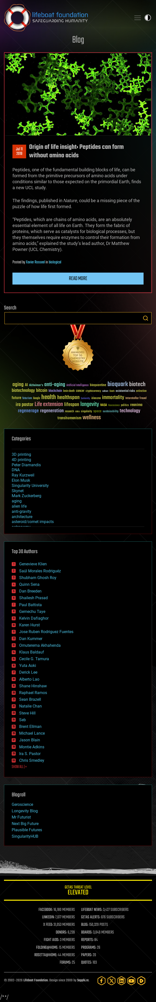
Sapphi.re (83, 980)
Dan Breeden (30, 591)
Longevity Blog (25, 811)
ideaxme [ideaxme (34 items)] (96, 398)
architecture (22, 516)
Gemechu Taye (32, 611)
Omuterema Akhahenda (40, 645)
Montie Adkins (31, 747)
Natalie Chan (30, 706)
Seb (22, 719)
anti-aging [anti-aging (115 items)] (54, 385)
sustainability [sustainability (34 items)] (110, 411)
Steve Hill (27, 713)
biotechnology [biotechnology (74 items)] (23, 390)
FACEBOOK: (46, 910)
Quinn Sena (29, 584)
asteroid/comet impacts (33, 521)
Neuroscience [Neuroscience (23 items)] (114, 405)
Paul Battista (30, 604)
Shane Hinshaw (33, 686)
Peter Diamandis (26, 465)
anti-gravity (21, 511)
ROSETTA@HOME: (45, 955)
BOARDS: (86, 932)
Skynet (18, 490)
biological (55, 262)
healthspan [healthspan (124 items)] (68, 398)
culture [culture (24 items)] (105, 391)
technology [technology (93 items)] (130, 411)
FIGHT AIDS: (51, 940)
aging (17, 501)
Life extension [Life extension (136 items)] (49, 404)
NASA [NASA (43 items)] (103, 405)
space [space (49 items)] (97, 411)
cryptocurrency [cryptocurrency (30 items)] (93, 391)
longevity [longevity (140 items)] (89, 404)
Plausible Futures (27, 829)
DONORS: (61, 932)
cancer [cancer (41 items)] (80, 391)
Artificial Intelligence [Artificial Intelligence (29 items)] (77, 385)
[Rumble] (141, 980)
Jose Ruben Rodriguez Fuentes (46, 631)
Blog (78, 40)
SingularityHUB (25, 836)
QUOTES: (86, 962)
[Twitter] (111, 980)
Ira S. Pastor (30, 753)
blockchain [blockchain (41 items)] (55, 391)
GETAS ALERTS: (90, 917)
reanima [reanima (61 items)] (136, 405)
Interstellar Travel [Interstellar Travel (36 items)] (136, 398)
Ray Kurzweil (23, 475)
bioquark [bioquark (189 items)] (117, 384)
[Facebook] (101, 980)
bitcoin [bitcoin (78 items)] (41, 390)
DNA (16, 470)
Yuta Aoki (27, 665)
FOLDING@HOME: (47, 947)
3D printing (21, 454)
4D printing (21, 459)
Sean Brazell (30, 699)
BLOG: (84, 925)
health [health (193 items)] (48, 397)
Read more (78, 278)
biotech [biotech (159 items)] (137, 384)
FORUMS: (65, 962)
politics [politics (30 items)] (125, 405)
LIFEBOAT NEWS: (91, 910)
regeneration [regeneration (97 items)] (52, 411)
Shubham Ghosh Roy (37, 577)
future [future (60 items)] (16, 398)
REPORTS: (87, 940)
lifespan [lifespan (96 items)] (71, 405)
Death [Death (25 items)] (111, 391)
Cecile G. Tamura (34, 658)
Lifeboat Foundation (35, 980)
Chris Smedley (31, 760)
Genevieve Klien (33, 564)
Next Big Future (25, 823)
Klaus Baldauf (31, 652)
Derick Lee (28, 672)
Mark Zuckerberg (26, 495)
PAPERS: (86, 955)
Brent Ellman (30, 726)
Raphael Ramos (33, 692)
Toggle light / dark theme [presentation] (148, 17)
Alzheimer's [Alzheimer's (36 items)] (36, 385)
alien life (19, 506)
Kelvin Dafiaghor (34, 618)
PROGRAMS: (88, 947)
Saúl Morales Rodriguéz (40, 571)
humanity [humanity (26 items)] (85, 398)
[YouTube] (131, 980)
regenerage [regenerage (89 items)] (28, 411)
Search (146, 318)
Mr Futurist (21, 817)
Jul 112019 (19, 151)
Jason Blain (29, 740)
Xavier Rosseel (35, 262)
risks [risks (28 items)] (77, 411)
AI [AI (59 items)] (26, 385)
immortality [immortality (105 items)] (113, 398)
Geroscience (22, 804)
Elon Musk (21, 480)
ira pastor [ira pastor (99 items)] (24, 405)
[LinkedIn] (121, 980)
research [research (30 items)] (69, 411)
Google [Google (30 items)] (36, 398)
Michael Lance (32, 733)
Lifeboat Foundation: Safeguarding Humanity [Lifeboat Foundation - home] (65, 17)
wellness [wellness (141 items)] (92, 417)
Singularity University (30, 485)
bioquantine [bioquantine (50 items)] (98, 385)
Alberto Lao (29, 679)
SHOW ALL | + (19, 767)
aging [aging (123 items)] (18, 385)
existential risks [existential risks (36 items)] (125, 391)
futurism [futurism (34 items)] (27, 398)
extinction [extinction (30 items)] (141, 391)
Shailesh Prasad (33, 597)
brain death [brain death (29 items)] (69, 391)
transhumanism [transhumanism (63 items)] (69, 418)
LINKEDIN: (48, 917)
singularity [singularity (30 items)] (86, 411)
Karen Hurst (29, 625)
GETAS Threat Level (78, 891)
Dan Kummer (30, 638)
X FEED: (48, 925)
